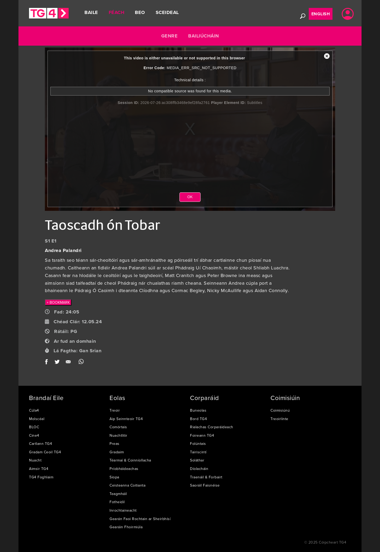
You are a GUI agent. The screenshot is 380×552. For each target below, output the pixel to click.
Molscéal (36, 418)
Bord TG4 (198, 418)
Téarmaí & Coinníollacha (130, 460)
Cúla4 (34, 410)
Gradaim (117, 452)
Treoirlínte (279, 418)
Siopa (114, 477)
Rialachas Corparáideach (211, 427)
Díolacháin (199, 468)
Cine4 (34, 435)
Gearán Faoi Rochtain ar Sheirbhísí (140, 518)
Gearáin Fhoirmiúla (126, 527)
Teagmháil (118, 493)
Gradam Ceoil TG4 (45, 452)
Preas (115, 443)
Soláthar (197, 460)
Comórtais (118, 427)
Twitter (57, 363)
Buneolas (198, 410)
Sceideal (167, 12)
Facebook (48, 363)
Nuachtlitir (118, 435)
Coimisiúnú (280, 410)
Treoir (115, 410)
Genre (169, 35)
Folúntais (198, 443)
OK (190, 197)
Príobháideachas (124, 468)
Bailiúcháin (203, 35)
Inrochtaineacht (123, 510)
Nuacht (35, 460)
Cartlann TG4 (40, 443)
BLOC (34, 427)
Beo (140, 12)
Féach (117, 12)
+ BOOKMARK (58, 302)
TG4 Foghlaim (41, 477)
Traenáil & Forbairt (206, 477)
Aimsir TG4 (38, 468)
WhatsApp (81, 363)
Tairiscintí (198, 452)
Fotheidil (117, 502)
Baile (91, 12)
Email (69, 363)
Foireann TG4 (202, 435)
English (320, 14)
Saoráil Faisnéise (205, 485)
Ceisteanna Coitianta (127, 485)
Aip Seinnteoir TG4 (126, 418)
